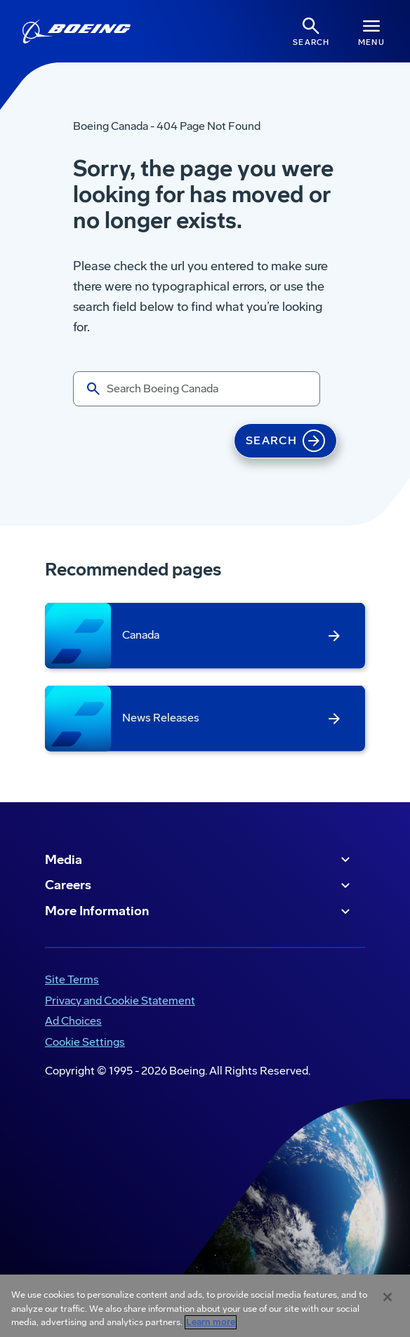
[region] (205, 1306)
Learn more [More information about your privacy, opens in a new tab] (210, 1322)
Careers (199, 885)
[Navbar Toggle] (371, 31)
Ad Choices (73, 1020)
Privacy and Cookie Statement (120, 1000)
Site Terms (72, 979)
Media (199, 859)
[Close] (387, 1297)
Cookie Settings (85, 1042)
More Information (199, 911)
